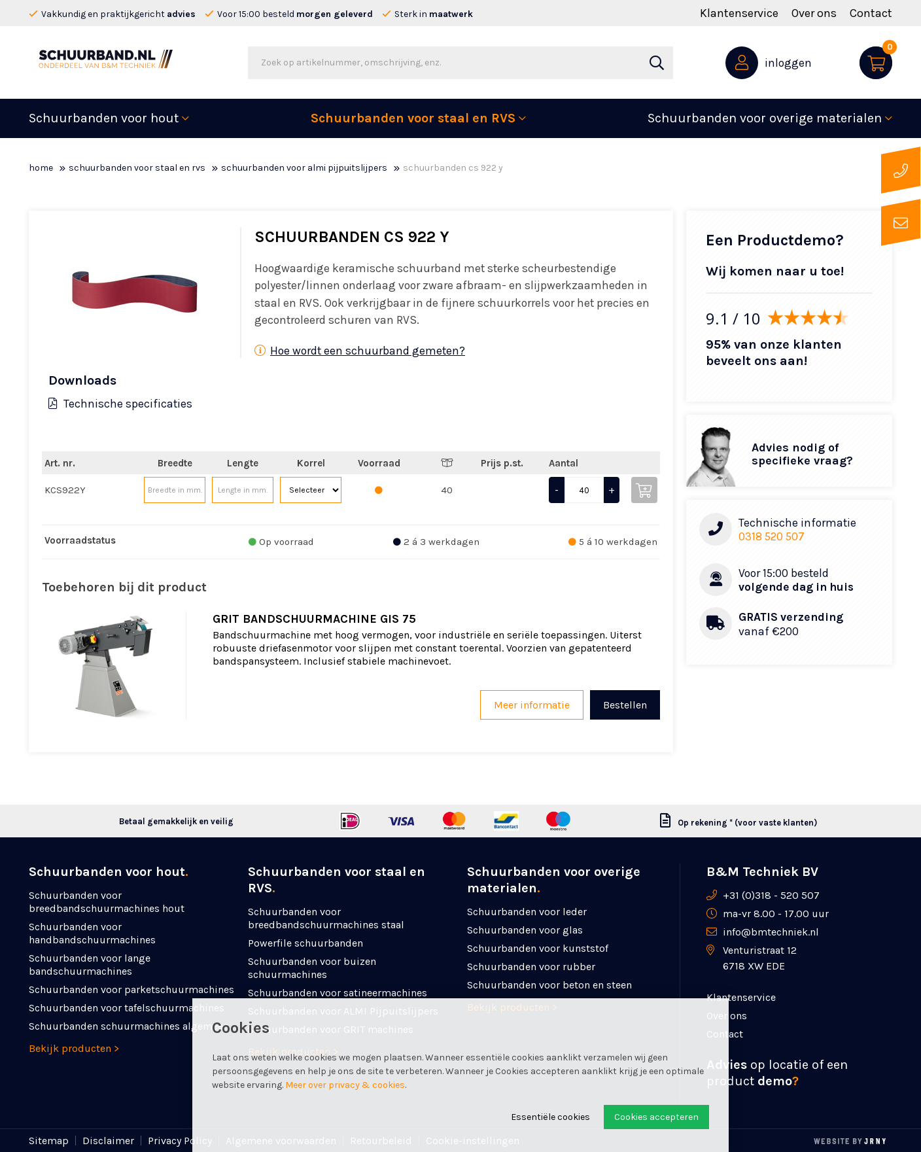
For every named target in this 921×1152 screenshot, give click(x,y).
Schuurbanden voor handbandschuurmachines (92, 933)
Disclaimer (108, 1140)
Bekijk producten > (74, 1048)
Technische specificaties (120, 403)
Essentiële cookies (550, 1117)
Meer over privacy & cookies (345, 1085)
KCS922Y (65, 490)
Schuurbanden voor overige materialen (765, 118)
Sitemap (49, 1140)
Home (41, 167)
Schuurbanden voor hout (104, 118)
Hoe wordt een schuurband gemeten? (359, 350)
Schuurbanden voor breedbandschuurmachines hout (106, 902)
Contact (871, 13)
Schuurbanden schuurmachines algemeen (129, 1026)
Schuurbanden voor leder (527, 911)
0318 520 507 (772, 536)
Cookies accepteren (656, 1117)
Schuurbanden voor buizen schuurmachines (312, 968)
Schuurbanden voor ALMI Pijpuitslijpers (304, 167)
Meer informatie (532, 705)
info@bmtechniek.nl (771, 932)
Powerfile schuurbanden (305, 943)
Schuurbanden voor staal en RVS (413, 118)
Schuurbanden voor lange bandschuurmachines (89, 964)
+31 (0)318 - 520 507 (771, 895)
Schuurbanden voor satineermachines (337, 992)
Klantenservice (739, 13)
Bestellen (625, 705)
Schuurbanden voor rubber (531, 966)
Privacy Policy (180, 1140)
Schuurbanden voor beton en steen (549, 985)
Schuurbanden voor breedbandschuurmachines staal (326, 918)
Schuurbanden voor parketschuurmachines (131, 989)
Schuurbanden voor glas (525, 930)
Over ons (814, 13)
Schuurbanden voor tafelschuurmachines (126, 1008)
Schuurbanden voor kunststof (537, 948)
